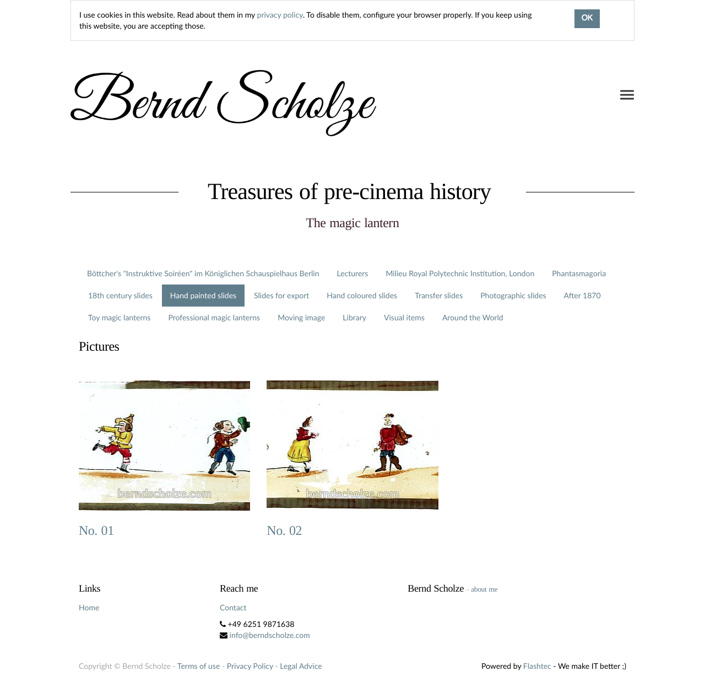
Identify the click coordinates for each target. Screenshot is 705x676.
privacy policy (280, 14)
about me (484, 589)
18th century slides (120, 295)
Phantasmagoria (579, 273)
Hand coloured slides (362, 295)
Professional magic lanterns (214, 317)
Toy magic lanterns (119, 317)
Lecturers (352, 273)
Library (354, 317)
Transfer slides (439, 295)
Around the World (472, 317)
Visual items (404, 317)
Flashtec (537, 665)
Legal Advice (301, 665)
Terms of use (198, 665)
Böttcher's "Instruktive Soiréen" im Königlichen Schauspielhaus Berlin (203, 273)
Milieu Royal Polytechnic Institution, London (460, 273)
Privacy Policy (250, 665)
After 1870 (582, 295)
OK (587, 19)
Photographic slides (513, 295)
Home (89, 607)
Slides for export (281, 295)
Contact (233, 607)
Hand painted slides (203, 295)
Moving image (301, 317)
